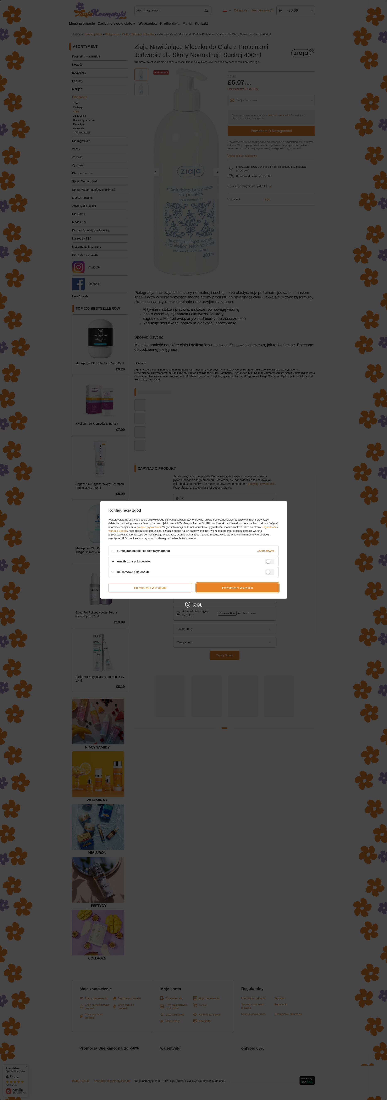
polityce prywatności (149, 527)
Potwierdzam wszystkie (237, 587)
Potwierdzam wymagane (150, 587)
